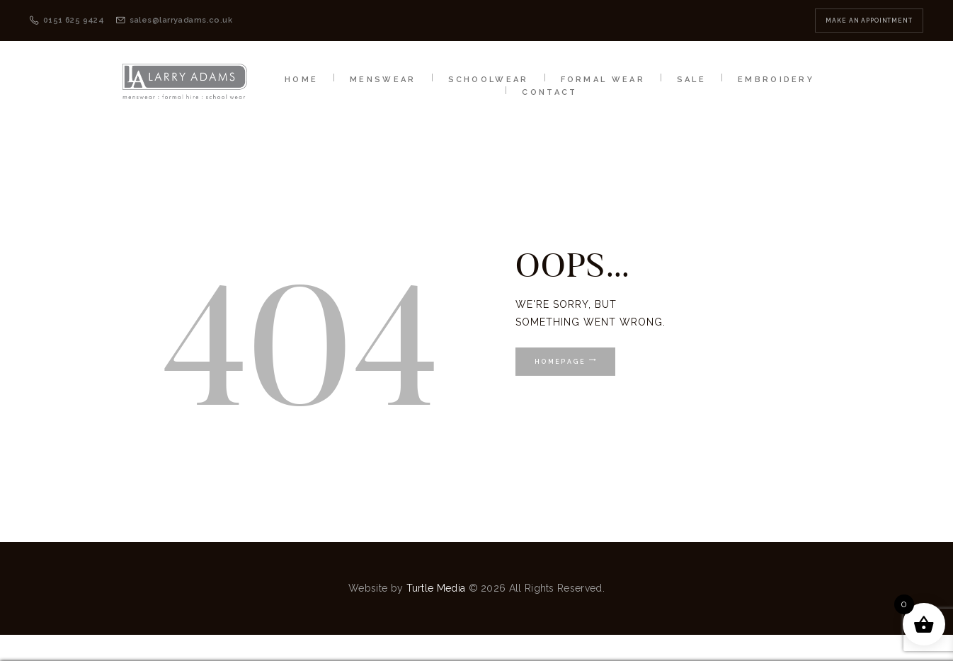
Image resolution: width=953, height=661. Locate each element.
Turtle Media (436, 588)
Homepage (559, 361)
